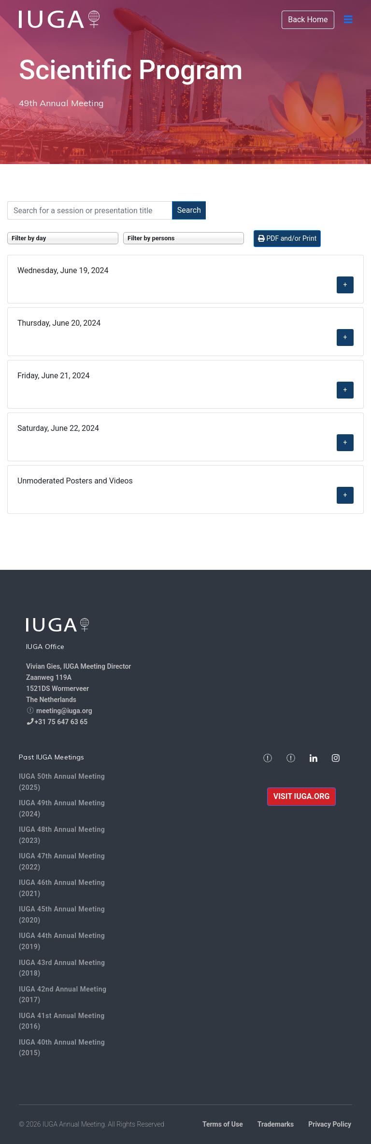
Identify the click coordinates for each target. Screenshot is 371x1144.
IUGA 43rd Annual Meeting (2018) (62, 968)
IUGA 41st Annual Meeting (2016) (62, 1021)
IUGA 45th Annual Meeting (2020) (62, 914)
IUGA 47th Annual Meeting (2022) (62, 861)
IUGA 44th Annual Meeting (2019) (62, 941)
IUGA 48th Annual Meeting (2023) (62, 835)
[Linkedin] (313, 759)
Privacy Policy (329, 1124)
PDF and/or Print (287, 238)
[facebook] (267, 759)
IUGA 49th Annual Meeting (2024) (62, 808)
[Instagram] (336, 759)
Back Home (308, 19)
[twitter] (290, 759)
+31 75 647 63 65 (61, 722)
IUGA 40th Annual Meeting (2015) (62, 1047)
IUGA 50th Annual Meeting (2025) (62, 781)
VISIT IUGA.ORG (301, 796)
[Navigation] (348, 19)
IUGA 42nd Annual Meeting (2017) (62, 994)
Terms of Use (222, 1124)
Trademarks (275, 1124)
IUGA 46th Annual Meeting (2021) (62, 888)
